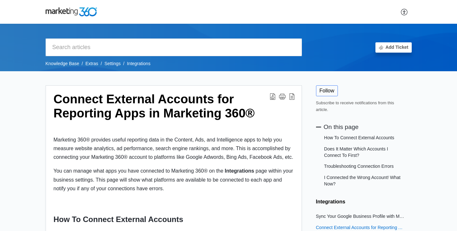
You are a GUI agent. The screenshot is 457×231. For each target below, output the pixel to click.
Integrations (138, 63)
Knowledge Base (62, 63)
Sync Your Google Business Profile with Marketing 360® (360, 216)
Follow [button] (327, 90)
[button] (404, 11)
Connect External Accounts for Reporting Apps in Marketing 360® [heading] (154, 106)
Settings (112, 63)
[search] (174, 47)
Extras (91, 63)
